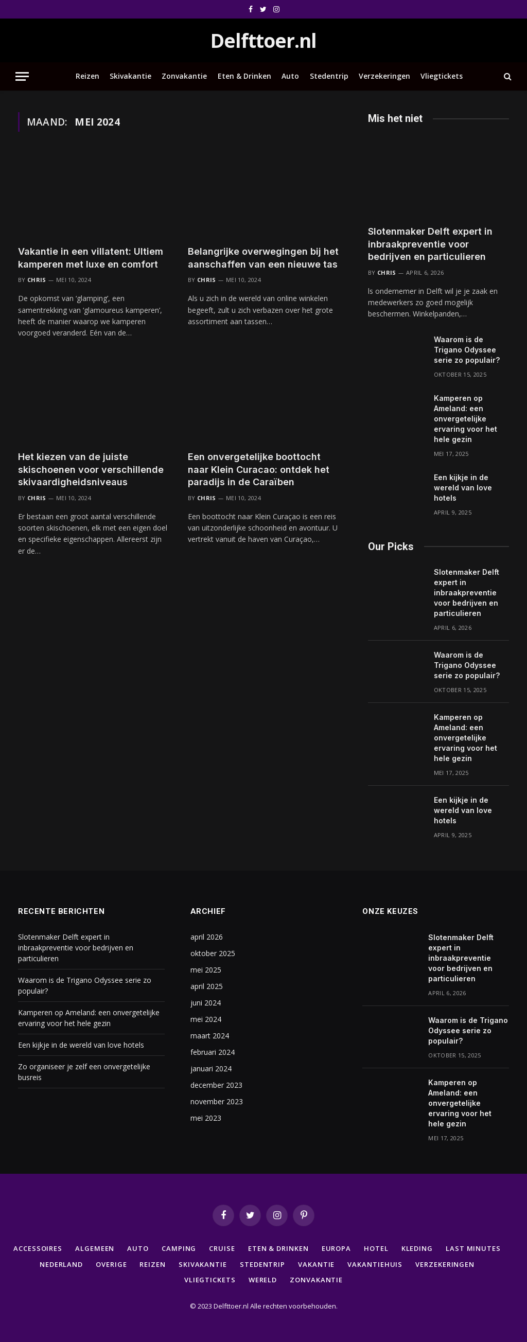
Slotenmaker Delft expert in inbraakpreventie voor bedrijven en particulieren (430, 244)
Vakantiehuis (374, 1264)
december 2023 (216, 1085)
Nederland (61, 1264)
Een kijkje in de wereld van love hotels (463, 487)
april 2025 (206, 986)
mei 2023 (205, 1118)
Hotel (376, 1248)
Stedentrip (329, 76)
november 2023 (216, 1101)
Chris (36, 280)
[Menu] (22, 76)
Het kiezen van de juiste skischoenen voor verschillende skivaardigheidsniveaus (91, 469)
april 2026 (206, 937)
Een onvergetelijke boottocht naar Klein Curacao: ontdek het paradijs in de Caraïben (258, 469)
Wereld (263, 1279)
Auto (290, 76)
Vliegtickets (441, 76)
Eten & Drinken (244, 76)
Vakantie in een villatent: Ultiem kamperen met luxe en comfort (90, 257)
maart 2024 (209, 1035)
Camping (179, 1248)
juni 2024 (205, 1003)
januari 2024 (211, 1068)
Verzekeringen (384, 76)
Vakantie (316, 1264)
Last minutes (473, 1248)
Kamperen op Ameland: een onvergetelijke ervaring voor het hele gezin (465, 419)
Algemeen (94, 1248)
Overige (111, 1264)
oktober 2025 (212, 953)
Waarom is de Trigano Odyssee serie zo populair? (467, 349)
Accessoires (37, 1248)
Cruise (222, 1248)
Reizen (87, 76)
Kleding (417, 1248)
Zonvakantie (184, 76)
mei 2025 (205, 970)
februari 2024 (212, 1052)
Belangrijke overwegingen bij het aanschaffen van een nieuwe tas (263, 257)
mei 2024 (205, 1019)
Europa (336, 1248)
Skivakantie (130, 76)
